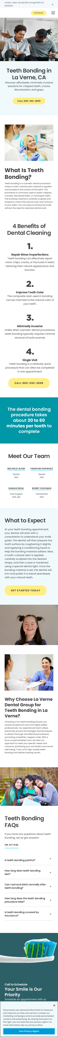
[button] (53, 13)
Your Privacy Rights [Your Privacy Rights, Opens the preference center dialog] (29, 1031)
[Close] (54, 1005)
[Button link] (38, 13)
